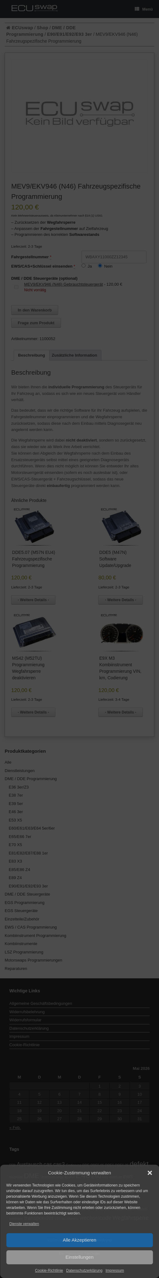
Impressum (114, 1270)
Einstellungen (79, 1257)
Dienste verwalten (24, 1224)
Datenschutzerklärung (84, 1270)
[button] (150, 1173)
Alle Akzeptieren (79, 1240)
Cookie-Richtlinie (49, 1270)
